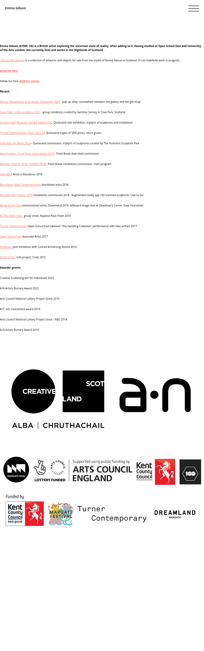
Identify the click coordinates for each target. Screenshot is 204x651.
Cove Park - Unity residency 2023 (20, 112)
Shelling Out (7, 257)
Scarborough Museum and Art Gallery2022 (26, 122)
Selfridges (6, 174)
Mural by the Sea (10, 205)
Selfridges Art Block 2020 (15, 143)
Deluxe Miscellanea (12, 60)
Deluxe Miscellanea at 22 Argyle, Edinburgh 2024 (30, 102)
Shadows (5, 247)
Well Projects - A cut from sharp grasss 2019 (27, 153)
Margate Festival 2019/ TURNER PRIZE (23, 164)
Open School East (11, 236)
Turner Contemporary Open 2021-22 (22, 133)
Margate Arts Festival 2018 (16, 195)
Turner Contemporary (13, 226)
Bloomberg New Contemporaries (20, 185)
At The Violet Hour (12, 216)
